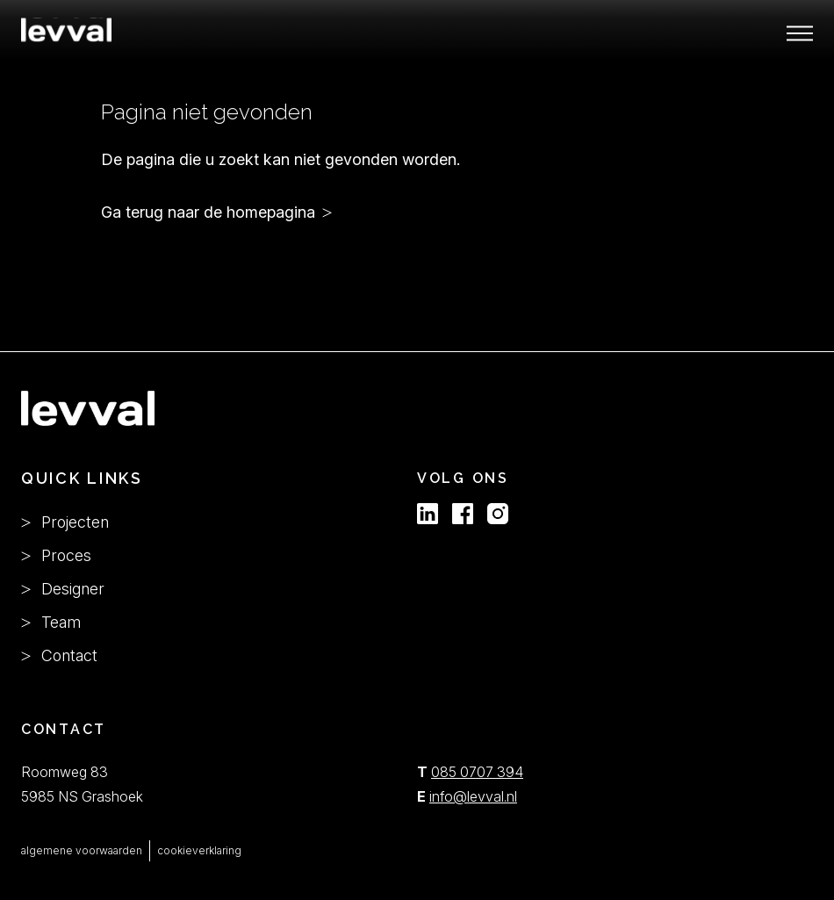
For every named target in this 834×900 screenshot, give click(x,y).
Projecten (65, 522)
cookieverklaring (199, 850)
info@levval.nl (473, 796)
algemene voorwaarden (81, 850)
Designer (62, 589)
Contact (59, 655)
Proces (56, 555)
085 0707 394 (477, 772)
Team (51, 622)
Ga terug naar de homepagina (208, 212)
